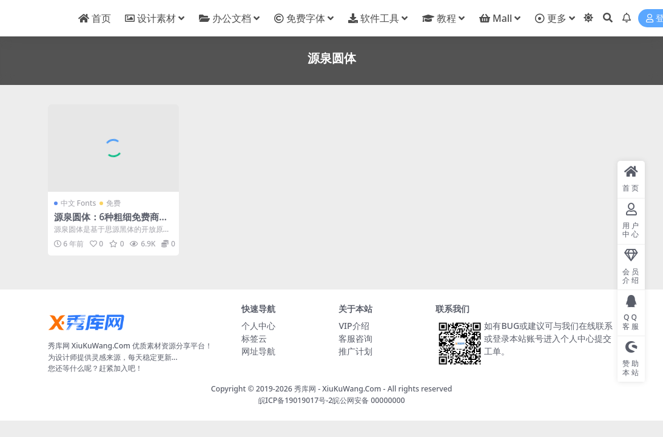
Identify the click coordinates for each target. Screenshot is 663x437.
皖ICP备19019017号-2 (295, 400)
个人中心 (258, 325)
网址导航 (258, 351)
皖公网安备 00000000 (368, 400)
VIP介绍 (353, 325)
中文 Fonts (78, 203)
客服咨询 (355, 338)
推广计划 (355, 351)
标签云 (254, 338)
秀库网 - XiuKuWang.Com (338, 389)
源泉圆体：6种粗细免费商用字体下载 (111, 222)
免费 (113, 203)
